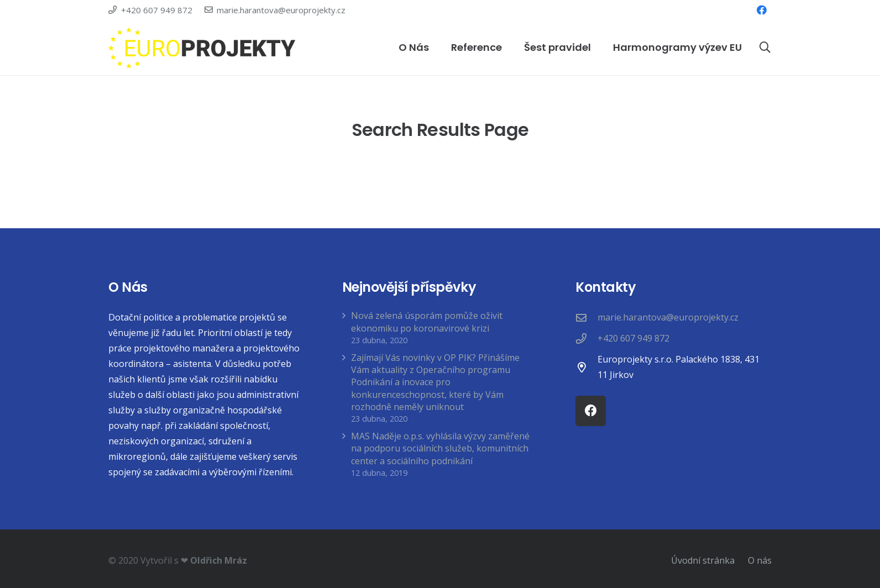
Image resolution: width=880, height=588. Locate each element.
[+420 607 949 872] (586, 338)
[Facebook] (762, 10)
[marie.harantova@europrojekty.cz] (586, 317)
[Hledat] (765, 47)
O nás (760, 560)
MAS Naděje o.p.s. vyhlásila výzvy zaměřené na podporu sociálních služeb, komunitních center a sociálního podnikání (440, 448)
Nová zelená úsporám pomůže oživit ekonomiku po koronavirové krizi (426, 321)
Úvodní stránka (703, 560)
